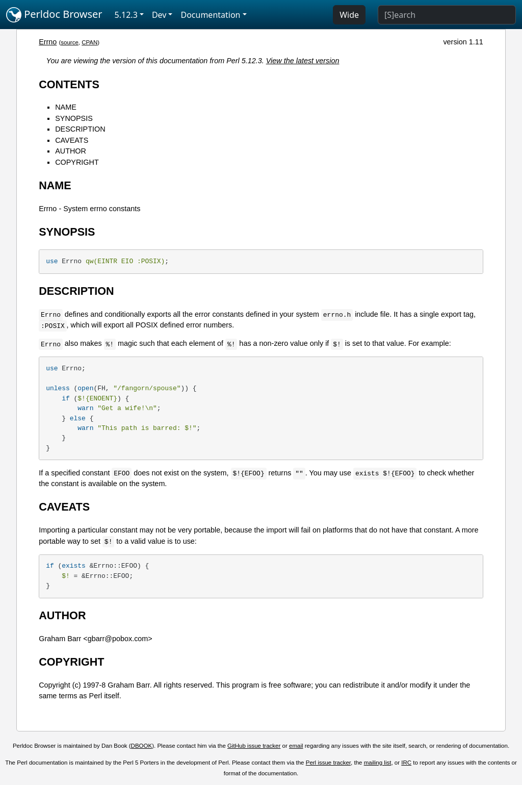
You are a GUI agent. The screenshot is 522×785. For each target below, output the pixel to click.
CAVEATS (71, 140)
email (296, 746)
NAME (65, 107)
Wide (349, 14)
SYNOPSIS (74, 118)
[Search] (447, 14)
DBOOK (141, 746)
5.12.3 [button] (126, 14)
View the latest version (303, 61)
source (70, 42)
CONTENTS (69, 84)
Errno (48, 42)
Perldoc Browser (54, 14)
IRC (406, 762)
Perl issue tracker (328, 762)
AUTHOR (70, 151)
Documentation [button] (210, 14)
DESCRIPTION (80, 129)
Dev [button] (159, 14)
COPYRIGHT (77, 162)
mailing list (378, 762)
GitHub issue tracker (253, 746)
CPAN (89, 42)
